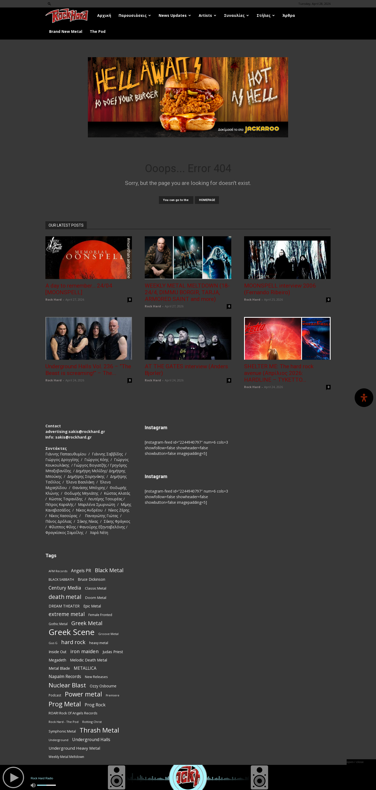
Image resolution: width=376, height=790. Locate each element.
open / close (355, 762)
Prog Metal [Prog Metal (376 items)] (65, 704)
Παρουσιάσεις (135, 15)
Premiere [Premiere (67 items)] (112, 695)
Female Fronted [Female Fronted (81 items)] (100, 615)
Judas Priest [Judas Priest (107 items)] (113, 651)
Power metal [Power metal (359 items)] (83, 694)
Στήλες (266, 15)
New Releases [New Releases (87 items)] (96, 676)
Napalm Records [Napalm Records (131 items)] (65, 676)
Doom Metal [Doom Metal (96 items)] (95, 597)
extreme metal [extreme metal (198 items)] (67, 614)
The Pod (97, 31)
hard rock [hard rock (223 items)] (73, 642)
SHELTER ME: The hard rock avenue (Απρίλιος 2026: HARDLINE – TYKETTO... (279, 373)
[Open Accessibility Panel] (364, 397)
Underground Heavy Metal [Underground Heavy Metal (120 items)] (74, 748)
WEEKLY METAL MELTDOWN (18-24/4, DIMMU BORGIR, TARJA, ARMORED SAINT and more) (187, 292)
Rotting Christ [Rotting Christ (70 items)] (92, 722)
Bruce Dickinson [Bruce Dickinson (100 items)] (91, 579)
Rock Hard (53, 299)
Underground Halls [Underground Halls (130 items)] (91, 739)
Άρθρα (289, 15)
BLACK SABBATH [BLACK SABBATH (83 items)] (61, 579)
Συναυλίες (236, 15)
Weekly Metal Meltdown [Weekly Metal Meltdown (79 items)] (66, 756)
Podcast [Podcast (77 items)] (55, 695)
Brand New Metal (65, 31)
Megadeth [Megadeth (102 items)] (57, 660)
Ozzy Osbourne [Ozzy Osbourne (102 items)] (103, 685)
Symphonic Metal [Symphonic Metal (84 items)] (62, 731)
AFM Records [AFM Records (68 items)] (58, 571)
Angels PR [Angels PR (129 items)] (81, 571)
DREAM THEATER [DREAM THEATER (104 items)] (64, 606)
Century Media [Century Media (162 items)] (65, 588)
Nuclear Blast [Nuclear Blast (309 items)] (67, 685)
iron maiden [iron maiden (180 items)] (84, 651)
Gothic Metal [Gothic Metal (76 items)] (58, 624)
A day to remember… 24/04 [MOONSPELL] (78, 289)
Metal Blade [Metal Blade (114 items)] (59, 668)
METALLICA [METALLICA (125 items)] (85, 668)
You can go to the (176, 200)
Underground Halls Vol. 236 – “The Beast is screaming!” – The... (88, 369)
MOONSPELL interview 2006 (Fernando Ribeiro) (280, 289)
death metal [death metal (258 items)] (65, 596)
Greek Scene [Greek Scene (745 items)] (72, 632)
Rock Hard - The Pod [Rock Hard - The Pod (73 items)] (64, 722)
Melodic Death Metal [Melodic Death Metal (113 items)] (88, 660)
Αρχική (104, 15)
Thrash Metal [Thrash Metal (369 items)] (99, 730)
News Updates (175, 15)
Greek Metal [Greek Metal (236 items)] (86, 623)
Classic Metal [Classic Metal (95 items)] (95, 588)
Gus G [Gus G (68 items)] (53, 643)
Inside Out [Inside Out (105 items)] (57, 651)
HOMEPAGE (207, 200)
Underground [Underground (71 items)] (58, 740)
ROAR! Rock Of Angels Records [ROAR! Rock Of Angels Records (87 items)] (73, 713)
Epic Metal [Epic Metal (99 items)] (92, 606)
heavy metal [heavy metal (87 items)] (98, 642)
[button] (49, 4)
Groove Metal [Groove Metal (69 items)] (108, 634)
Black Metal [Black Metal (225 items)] (109, 570)
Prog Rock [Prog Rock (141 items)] (95, 704)
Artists (207, 15)
